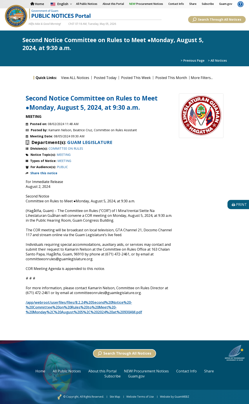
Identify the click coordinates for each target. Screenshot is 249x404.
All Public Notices (67, 371)
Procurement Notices (146, 4)
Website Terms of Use (140, 397)
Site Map (115, 397)
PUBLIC (62, 167)
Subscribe (208, 4)
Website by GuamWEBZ (174, 397)
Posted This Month (171, 77)
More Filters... (202, 77)
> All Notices (217, 60)
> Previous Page (192, 60)
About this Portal (113, 4)
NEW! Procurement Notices (146, 371)
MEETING (64, 155)
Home (40, 371)
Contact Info (176, 4)
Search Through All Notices (217, 19)
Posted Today (105, 77)
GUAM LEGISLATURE (89, 142)
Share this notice (43, 173)
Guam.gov (225, 4)
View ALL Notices (75, 77)
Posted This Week (136, 77)
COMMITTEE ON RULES (66, 148)
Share (192, 4)
